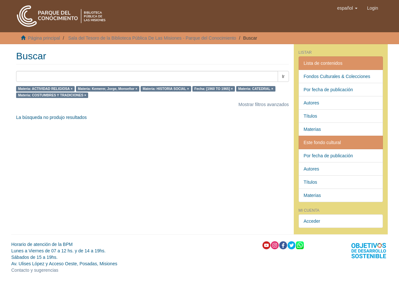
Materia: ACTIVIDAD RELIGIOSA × (45, 89)
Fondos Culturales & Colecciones (337, 76)
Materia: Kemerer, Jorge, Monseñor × (107, 89)
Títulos (310, 116)
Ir (283, 76)
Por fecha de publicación (328, 89)
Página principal (44, 38)
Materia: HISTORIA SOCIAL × (166, 89)
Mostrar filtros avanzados (263, 104)
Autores (311, 102)
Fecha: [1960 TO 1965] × (213, 89)
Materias (312, 129)
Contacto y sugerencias (34, 270)
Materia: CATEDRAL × (255, 89)
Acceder (312, 221)
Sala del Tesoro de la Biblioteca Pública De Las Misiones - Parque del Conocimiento (152, 38)
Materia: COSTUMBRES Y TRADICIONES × (52, 95)
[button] (347, 8)
